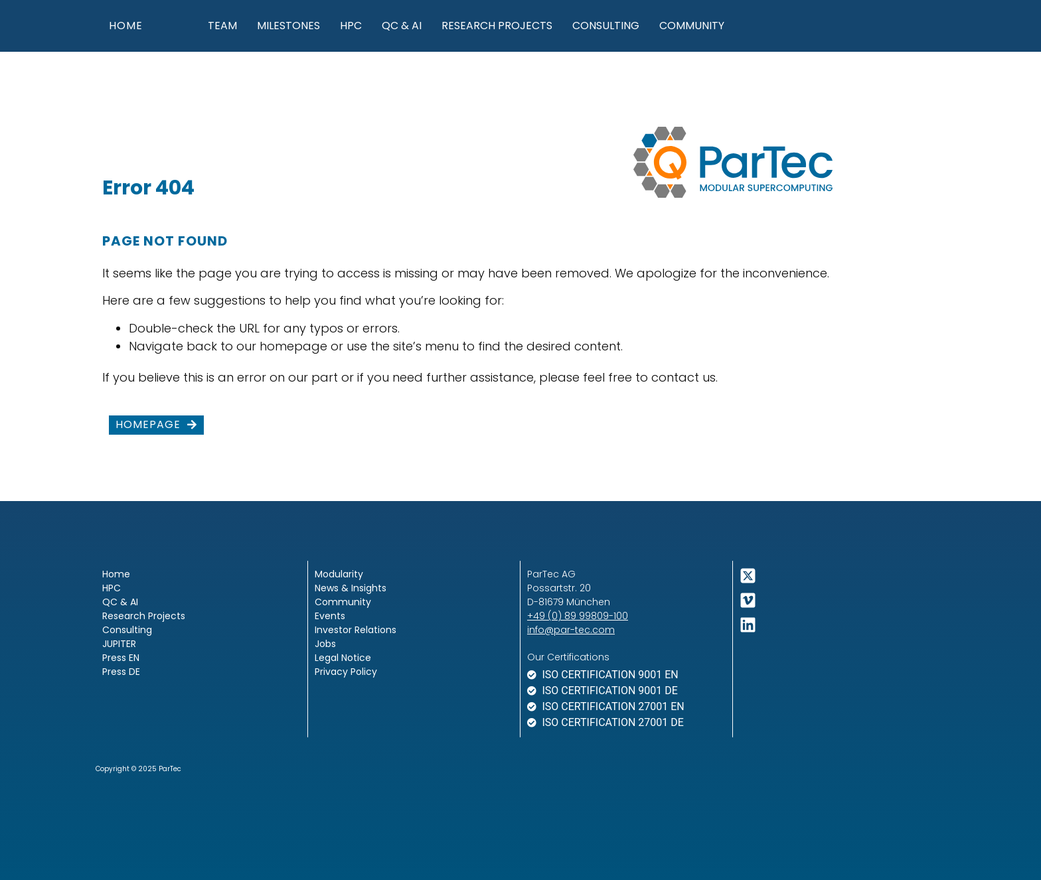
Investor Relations (355, 629)
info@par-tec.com (571, 629)
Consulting (605, 25)
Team (222, 25)
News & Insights (350, 588)
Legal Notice (343, 657)
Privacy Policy (346, 671)
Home (116, 574)
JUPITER (119, 643)
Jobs (325, 643)
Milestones (288, 25)
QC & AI (402, 25)
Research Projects (496, 25)
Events (330, 616)
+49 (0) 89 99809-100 (577, 616)
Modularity (339, 574)
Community (691, 25)
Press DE (121, 671)
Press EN (120, 657)
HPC (351, 25)
